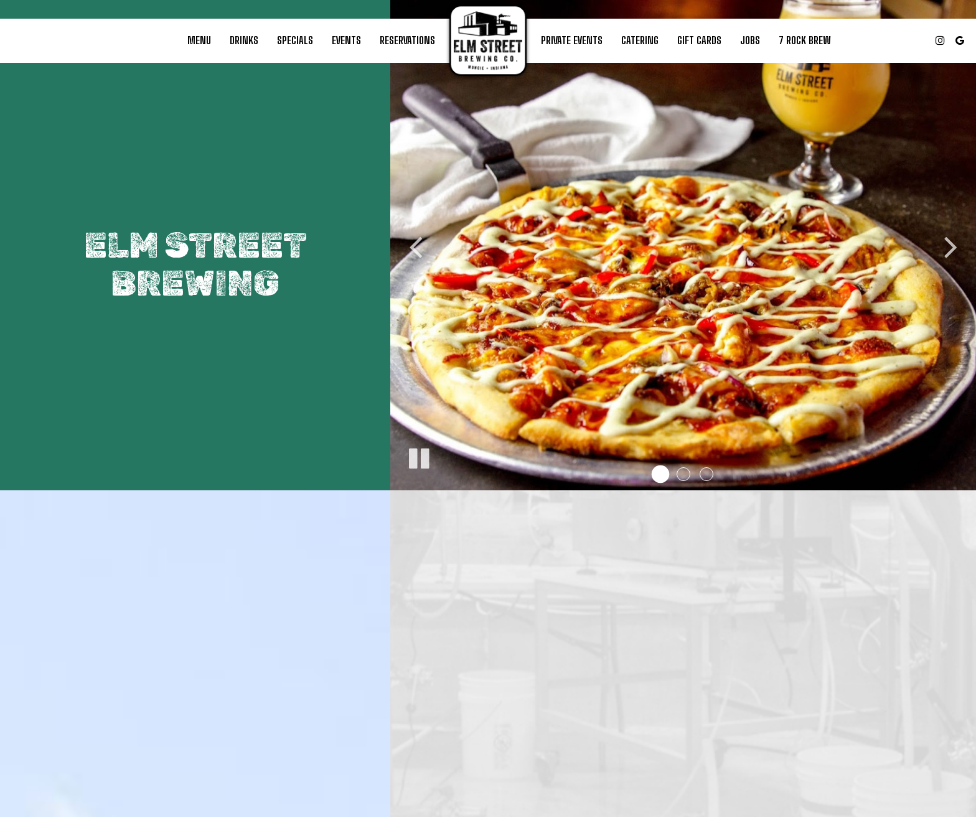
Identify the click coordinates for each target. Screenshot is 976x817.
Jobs (750, 40)
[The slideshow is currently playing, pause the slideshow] (418, 456)
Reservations (407, 40)
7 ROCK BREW (805, 40)
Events (346, 40)
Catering (640, 40)
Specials (295, 40)
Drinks (244, 40)
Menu (199, 40)
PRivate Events (572, 40)
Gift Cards (699, 40)
